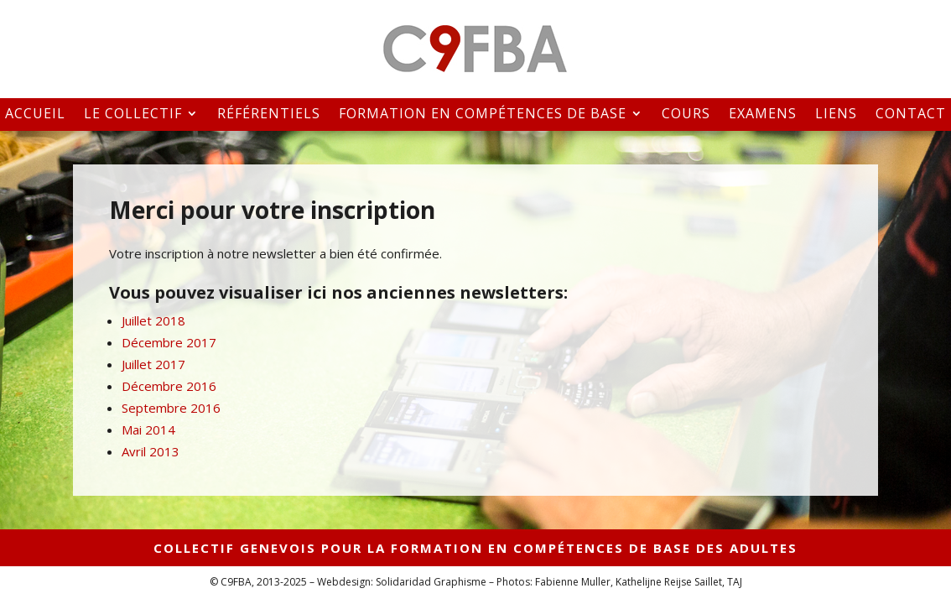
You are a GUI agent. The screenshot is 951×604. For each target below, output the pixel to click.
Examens (763, 114)
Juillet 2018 (153, 320)
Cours (686, 114)
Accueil (35, 114)
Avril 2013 (150, 451)
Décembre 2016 (169, 386)
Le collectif (133, 114)
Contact (911, 114)
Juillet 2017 (153, 364)
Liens (836, 114)
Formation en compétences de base (482, 114)
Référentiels (268, 114)
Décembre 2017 (169, 342)
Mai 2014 (148, 429)
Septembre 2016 (171, 407)
